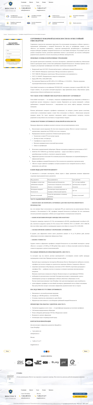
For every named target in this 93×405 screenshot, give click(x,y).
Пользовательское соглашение (38, 403)
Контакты (51, 2)
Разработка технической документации (16, 23)
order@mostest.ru (25, 10)
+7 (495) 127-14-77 (41, 8)
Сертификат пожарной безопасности (36, 16)
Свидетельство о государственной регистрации (58, 16)
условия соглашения (13, 63)
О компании (23, 2)
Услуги (37, 2)
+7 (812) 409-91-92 (26, 8)
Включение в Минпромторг (53, 403)
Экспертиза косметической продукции (58, 23)
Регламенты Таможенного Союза (78, 16)
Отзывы (44, 2)
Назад (7, 351)
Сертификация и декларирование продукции (16, 16)
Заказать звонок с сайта (80, 5)
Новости (31, 2)
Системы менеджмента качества (36, 23)
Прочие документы (77, 23)
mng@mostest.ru (41, 10)
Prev (5, 377)
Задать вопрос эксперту (80, 8)
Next (87, 377)
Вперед (85, 351)
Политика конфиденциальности (22, 403)
